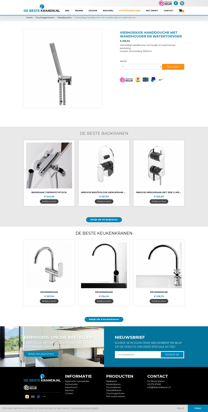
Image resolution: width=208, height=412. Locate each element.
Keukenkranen (113, 384)
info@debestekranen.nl (159, 387)
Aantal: (123, 61)
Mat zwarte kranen (115, 396)
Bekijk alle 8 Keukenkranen (104, 319)
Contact (168, 11)
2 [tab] (64, 101)
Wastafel (108, 11)
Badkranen (111, 381)
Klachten (69, 390)
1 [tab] (61, 101)
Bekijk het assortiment (41, 354)
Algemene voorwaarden (77, 381)
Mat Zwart (152, 11)
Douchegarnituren (129, 11)
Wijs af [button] (180, 408)
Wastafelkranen (114, 390)
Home (29, 17)
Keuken (79, 11)
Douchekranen (113, 387)
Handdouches (64, 17)
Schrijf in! (172, 354)
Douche (93, 11)
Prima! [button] (198, 408)
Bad (67, 11)
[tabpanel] (63, 68)
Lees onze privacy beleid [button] (84, 408)
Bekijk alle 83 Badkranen (104, 219)
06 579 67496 (154, 384)
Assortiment (71, 387)
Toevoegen (173, 66)
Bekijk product (49, 201)
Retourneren (71, 384)
